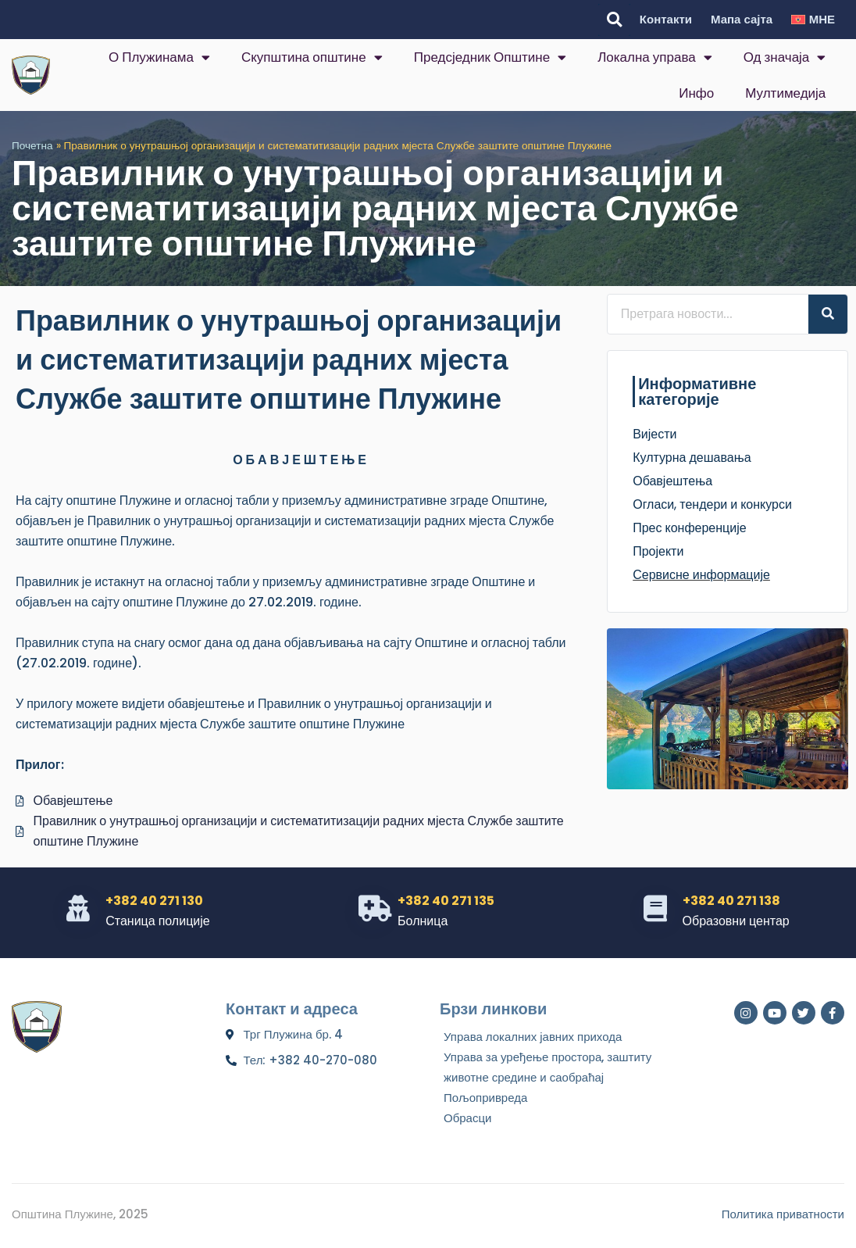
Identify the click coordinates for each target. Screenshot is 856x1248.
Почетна (32, 145)
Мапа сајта (741, 19)
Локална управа (654, 57)
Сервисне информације (701, 575)
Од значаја (785, 57)
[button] (614, 20)
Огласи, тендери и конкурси (712, 504)
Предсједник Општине (490, 57)
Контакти (666, 19)
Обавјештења (672, 481)
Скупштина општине (312, 57)
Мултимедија (785, 93)
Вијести (654, 434)
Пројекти (658, 551)
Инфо (696, 93)
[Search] (827, 314)
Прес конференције (689, 528)
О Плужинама (159, 57)
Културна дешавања (692, 458)
